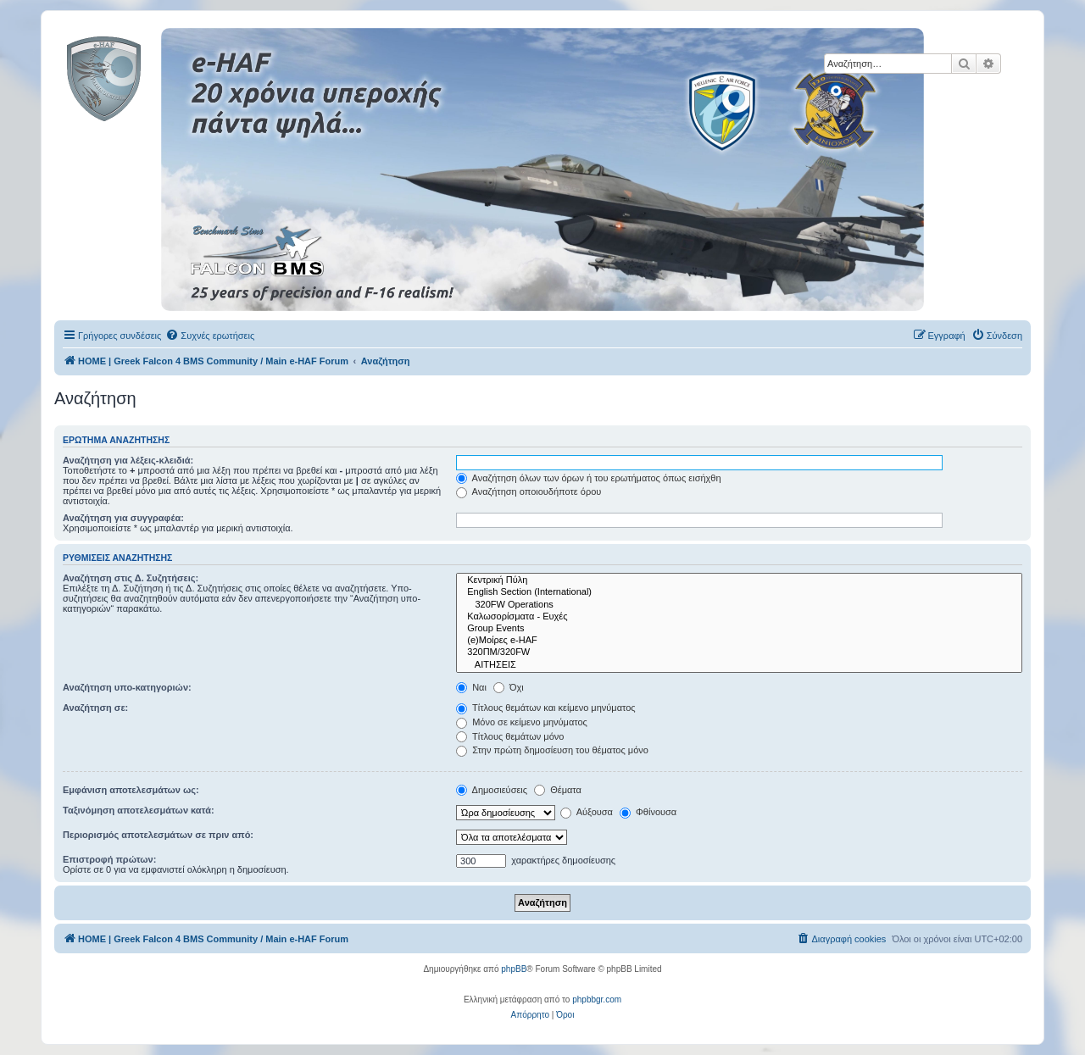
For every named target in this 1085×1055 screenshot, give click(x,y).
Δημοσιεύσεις (491, 790)
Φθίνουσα (648, 812)
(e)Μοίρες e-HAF (739, 641)
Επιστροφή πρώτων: (109, 859)
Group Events (739, 629)
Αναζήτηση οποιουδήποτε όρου (528, 491)
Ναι (471, 687)
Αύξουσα (586, 812)
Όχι (508, 687)
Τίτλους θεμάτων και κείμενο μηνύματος (546, 707)
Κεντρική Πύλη (739, 580)
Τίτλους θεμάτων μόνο (510, 736)
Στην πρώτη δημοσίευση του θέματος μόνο (552, 750)
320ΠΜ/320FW (739, 652)
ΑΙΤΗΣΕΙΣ (739, 665)
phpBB (513, 969)
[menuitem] (209, 335)
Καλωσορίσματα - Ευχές (739, 617)
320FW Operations (739, 605)
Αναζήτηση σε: (95, 707)
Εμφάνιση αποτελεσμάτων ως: (131, 790)
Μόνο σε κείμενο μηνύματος (521, 722)
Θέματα (557, 790)
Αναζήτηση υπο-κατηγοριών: (127, 687)
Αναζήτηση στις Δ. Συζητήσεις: (130, 578)
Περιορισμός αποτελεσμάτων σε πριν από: (158, 835)
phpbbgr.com (596, 999)
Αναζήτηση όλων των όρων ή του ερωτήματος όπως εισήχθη (588, 478)
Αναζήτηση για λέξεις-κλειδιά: (128, 460)
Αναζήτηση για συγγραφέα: (123, 518)
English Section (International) (739, 592)
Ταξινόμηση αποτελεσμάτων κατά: (138, 810)
